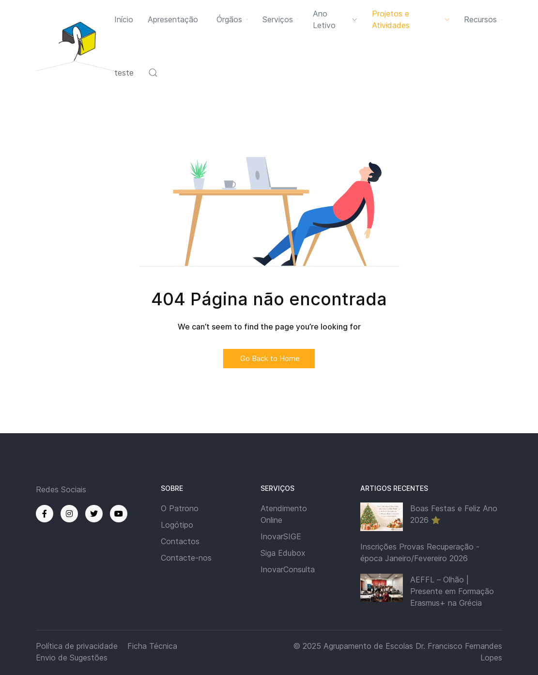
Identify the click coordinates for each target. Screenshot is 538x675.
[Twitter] (94, 513)
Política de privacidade (77, 646)
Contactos (180, 541)
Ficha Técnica (152, 646)
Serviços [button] (280, 19)
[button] (153, 72)
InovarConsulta (288, 569)
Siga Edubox (283, 553)
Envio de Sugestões (72, 657)
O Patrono (180, 508)
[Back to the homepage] (75, 45)
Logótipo (177, 525)
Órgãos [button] (232, 19)
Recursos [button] (483, 19)
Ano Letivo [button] (335, 19)
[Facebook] (44, 513)
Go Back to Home (269, 358)
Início (123, 19)
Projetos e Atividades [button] (411, 19)
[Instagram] (69, 513)
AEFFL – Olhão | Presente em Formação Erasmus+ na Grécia (452, 591)
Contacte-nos (186, 558)
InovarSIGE (281, 536)
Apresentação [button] (173, 19)
